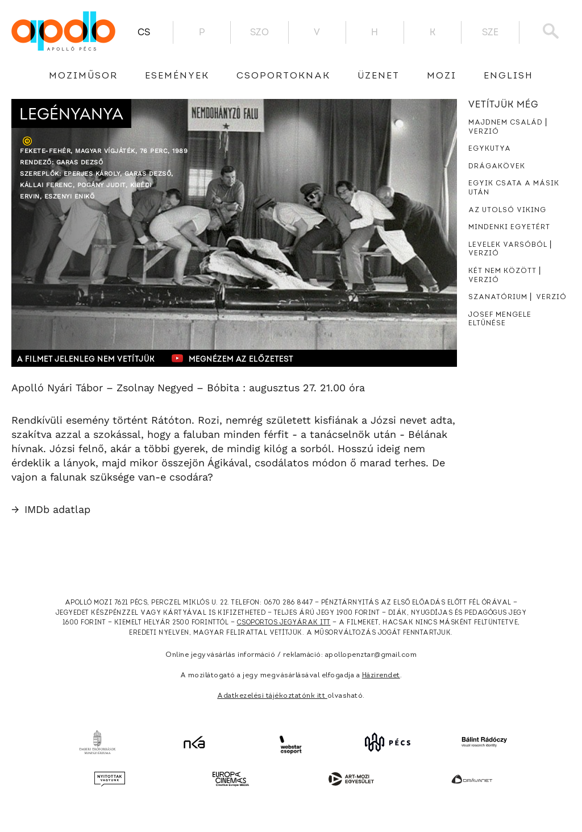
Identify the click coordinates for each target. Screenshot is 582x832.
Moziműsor (83, 76)
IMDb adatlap (50, 509)
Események (177, 76)
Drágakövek (496, 166)
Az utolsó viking (507, 210)
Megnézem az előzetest (232, 358)
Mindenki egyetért (509, 227)
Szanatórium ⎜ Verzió (517, 297)
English (508, 76)
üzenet (378, 76)
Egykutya (489, 149)
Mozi (441, 76)
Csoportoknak (283, 76)
